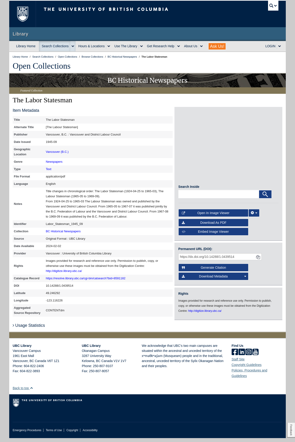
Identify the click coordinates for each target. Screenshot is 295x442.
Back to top (23, 392)
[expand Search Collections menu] (73, 46)
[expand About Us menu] (201, 46)
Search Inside (188, 190)
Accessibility (90, 434)
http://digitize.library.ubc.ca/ (64, 271)
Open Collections (42, 66)
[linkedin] (242, 356)
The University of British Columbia (22, 14)
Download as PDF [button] (204, 226)
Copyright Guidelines (247, 369)
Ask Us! (217, 46)
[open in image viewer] (191, 130)
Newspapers (54, 161)
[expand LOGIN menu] (279, 46)
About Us (191, 46)
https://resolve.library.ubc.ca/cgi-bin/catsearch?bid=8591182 (86, 278)
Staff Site (238, 363)
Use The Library (125, 46)
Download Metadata (214, 280)
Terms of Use (54, 434)
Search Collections (55, 46)
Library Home (25, 46)
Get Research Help (160, 46)
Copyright (72, 434)
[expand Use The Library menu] (141, 46)
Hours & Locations (91, 46)
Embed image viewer (205, 235)
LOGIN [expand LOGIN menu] (270, 46)
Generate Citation (204, 271)
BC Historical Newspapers (63, 231)
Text (48, 169)
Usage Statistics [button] (29, 329)
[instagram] (248, 356)
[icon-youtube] (255, 356)
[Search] (265, 198)
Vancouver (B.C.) (57, 151)
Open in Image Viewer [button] (206, 217)
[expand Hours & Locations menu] (109, 46)
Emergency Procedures (27, 434)
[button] (31, 392)
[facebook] (235, 356)
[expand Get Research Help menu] (178, 46)
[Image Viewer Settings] (254, 217)
